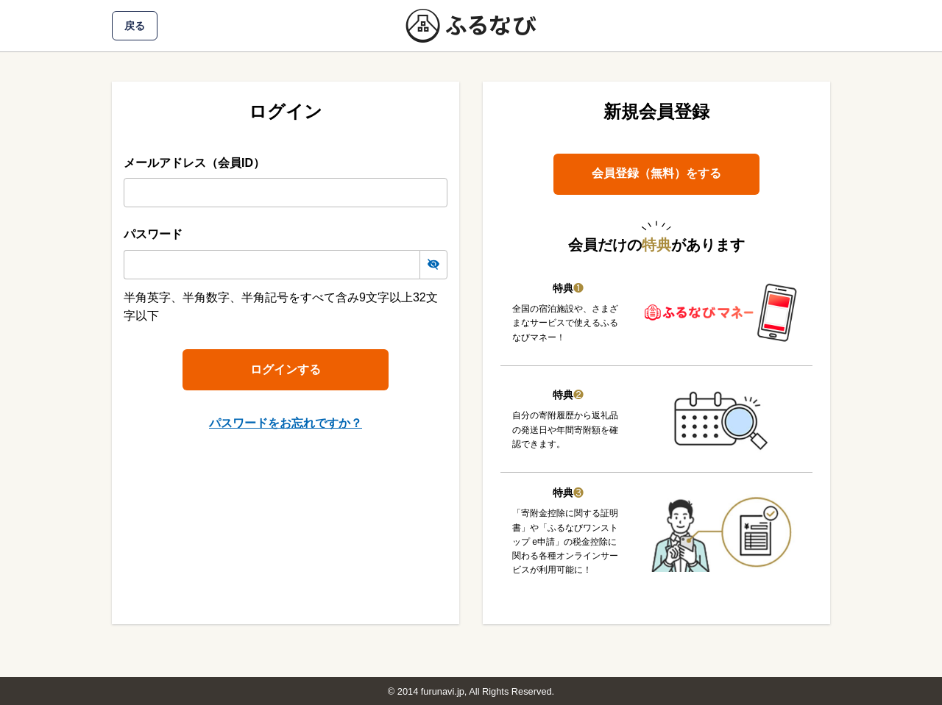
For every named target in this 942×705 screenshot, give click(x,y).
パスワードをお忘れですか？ (285, 423)
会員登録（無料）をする (656, 173)
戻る (134, 26)
